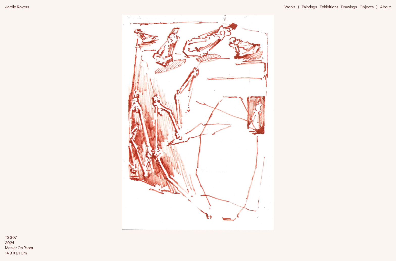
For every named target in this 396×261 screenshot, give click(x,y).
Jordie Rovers (17, 7)
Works (289, 7)
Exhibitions (329, 7)
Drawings (349, 7)
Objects (367, 7)
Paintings (309, 7)
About (385, 7)
